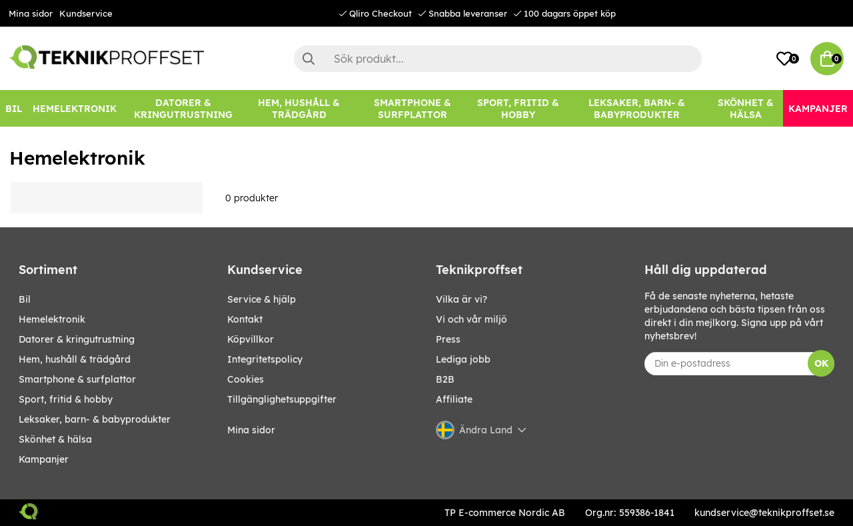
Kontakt (245, 319)
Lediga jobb (463, 359)
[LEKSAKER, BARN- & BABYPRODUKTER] (637, 108)
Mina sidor (31, 13)
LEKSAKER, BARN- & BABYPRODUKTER (95, 419)
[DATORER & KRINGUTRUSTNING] (183, 108)
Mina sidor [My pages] (251, 430)
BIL (25, 299)
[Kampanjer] (818, 108)
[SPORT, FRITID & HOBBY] (517, 108)
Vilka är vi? (461, 299)
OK (821, 363)
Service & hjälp (261, 299)
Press (448, 339)
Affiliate (454, 399)
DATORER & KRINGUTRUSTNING (77, 339)
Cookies (245, 379)
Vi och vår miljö (471, 319)
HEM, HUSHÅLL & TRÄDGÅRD (75, 359)
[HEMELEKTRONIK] (74, 108)
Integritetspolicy (265, 359)
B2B (445, 379)
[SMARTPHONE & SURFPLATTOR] (412, 108)
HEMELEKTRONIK (52, 319)
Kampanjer (44, 459)
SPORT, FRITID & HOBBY (66, 399)
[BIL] (13, 108)
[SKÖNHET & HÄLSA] (745, 108)
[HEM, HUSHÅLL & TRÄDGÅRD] (300, 108)
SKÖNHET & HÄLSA (55, 439)
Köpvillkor (250, 339)
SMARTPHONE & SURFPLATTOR (77, 379)
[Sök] (498, 58)
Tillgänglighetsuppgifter (282, 399)
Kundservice (86, 13)
